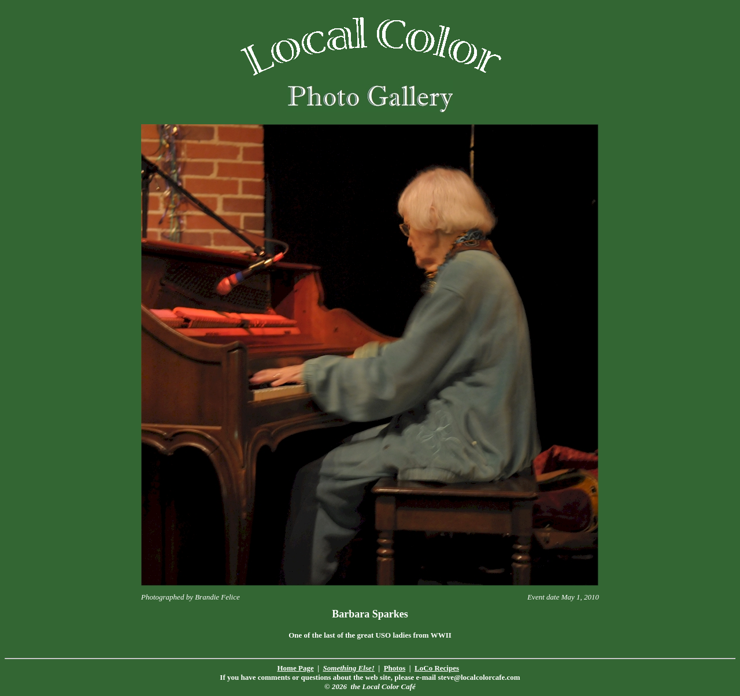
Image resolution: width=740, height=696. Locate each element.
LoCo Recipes (437, 668)
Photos (395, 668)
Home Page (296, 668)
